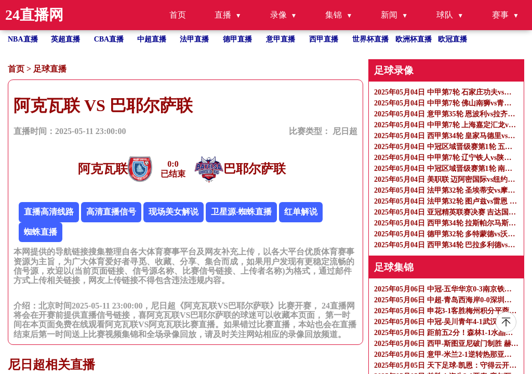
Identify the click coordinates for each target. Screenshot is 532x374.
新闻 (389, 14)
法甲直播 (194, 39)
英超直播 (65, 39)
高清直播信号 (111, 211)
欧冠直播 (452, 39)
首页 (177, 14)
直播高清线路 (49, 211)
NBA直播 (23, 39)
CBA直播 (109, 39)
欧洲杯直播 (413, 39)
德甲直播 (237, 39)
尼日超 (344, 131)
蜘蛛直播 (40, 232)
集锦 (333, 14)
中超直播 (151, 39)
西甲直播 (323, 39)
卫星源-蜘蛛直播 (241, 211)
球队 (444, 14)
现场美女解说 (173, 211)
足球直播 (49, 68)
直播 (223, 14)
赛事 (500, 14)
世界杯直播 (370, 39)
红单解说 (300, 211)
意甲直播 (280, 39)
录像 (278, 14)
